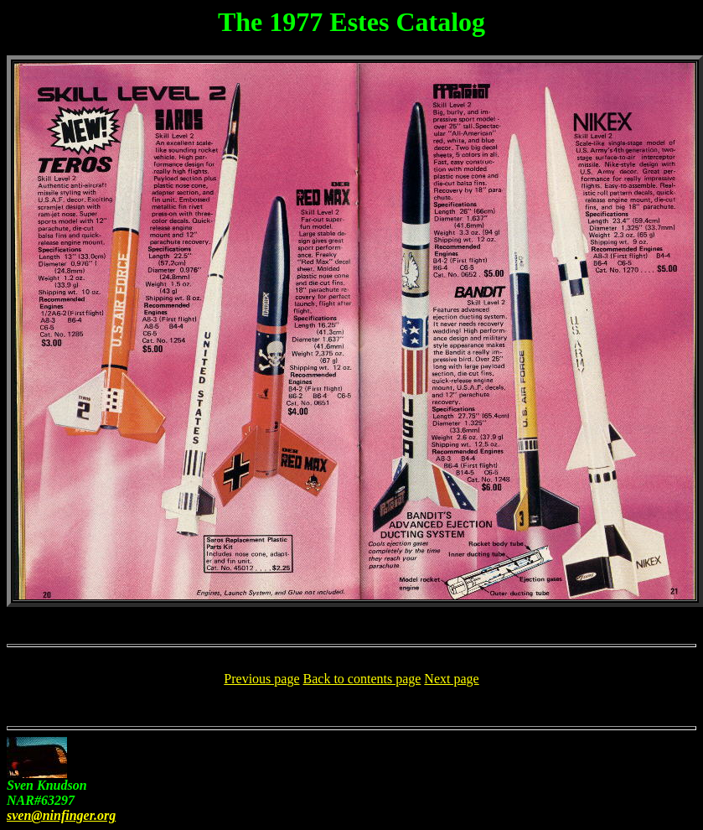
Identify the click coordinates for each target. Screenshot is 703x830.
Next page (451, 679)
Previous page (261, 679)
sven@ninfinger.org (61, 815)
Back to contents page (362, 679)
